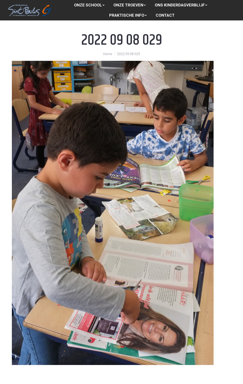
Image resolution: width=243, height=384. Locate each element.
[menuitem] (89, 5)
